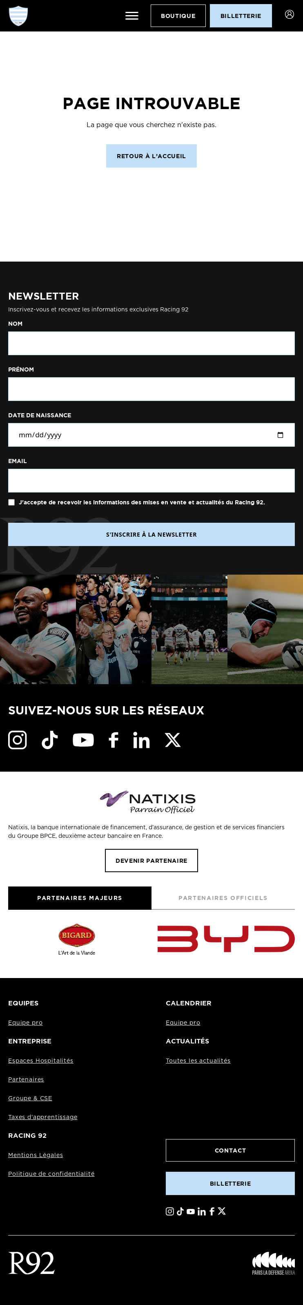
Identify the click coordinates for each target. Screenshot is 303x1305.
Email (17, 461)
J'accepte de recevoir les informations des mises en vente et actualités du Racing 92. (141, 502)
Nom (15, 324)
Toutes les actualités (198, 1061)
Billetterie (230, 1183)
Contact (230, 1150)
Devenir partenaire (151, 860)
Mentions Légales (35, 1155)
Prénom (21, 369)
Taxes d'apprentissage (43, 1117)
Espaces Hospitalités (41, 1061)
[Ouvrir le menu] (132, 16)
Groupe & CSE (30, 1098)
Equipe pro (25, 1023)
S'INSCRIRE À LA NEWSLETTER (151, 534)
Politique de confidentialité (51, 1174)
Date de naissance (39, 415)
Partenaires (26, 1080)
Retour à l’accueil (151, 155)
